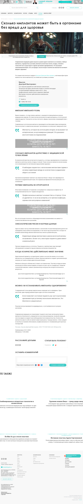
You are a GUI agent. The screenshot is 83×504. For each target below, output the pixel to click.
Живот (18, 465)
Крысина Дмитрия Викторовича (45, 75)
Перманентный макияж (38, 463)
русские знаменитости (74, 434)
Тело (18, 463)
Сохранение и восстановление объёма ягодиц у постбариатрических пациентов (21, 56)
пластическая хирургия (56, 398)
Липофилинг (20, 470)
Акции (67, 458)
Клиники (3, 13)
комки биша (79, 398)
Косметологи (18, 13)
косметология (10, 398)
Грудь (18, 461)
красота (17, 398)
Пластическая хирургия (54, 456)
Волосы (35, 456)
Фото (35, 13)
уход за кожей (23, 398)
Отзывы (31, 13)
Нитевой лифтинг (21, 475)
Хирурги (10, 13)
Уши (18, 468)
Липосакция (20, 476)
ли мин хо (34, 434)
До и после (68, 462)
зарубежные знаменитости (24, 434)
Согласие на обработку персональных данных (73, 496)
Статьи (40, 13)
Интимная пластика (21, 471)
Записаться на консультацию (29, 105)
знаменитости (52, 434)
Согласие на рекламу (78, 498)
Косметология (52, 458)
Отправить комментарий (57, 365)
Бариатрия (19, 466)
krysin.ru (23, 99)
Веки (18, 460)
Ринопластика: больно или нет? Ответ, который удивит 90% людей (61, 56)
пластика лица (71, 398)
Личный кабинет (70, 467)
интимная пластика (66, 435)
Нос (18, 456)
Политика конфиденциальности (75, 495)
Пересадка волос (21, 473)
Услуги (25, 13)
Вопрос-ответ (47, 13)
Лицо (18, 458)
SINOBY (80, 499)
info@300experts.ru (7, 467)
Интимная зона (36, 461)
